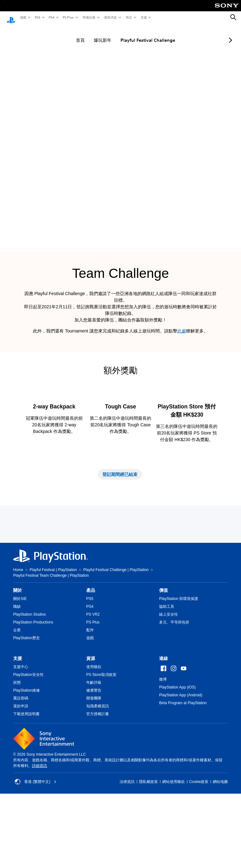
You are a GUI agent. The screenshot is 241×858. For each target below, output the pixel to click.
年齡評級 (93, 739)
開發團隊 (93, 754)
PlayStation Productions (33, 678)
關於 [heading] (17, 646)
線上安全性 (168, 670)
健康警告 (93, 746)
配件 (90, 686)
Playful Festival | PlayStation (53, 626)
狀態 (17, 739)
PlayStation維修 (26, 746)
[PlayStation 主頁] (11, 18)
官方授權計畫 (97, 770)
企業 (17, 686)
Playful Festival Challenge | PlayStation (116, 626)
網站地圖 (220, 838)
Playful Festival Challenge (142, 34)
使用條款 (93, 723)
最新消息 (110, 17)
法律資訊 (127, 838)
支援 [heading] (17, 714)
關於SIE (20, 655)
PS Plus (67, 17)
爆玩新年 (97, 34)
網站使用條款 (173, 838)
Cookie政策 (198, 838)
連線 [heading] (163, 714)
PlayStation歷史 (26, 694)
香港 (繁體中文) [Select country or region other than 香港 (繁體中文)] (35, 838)
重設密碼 (20, 754)
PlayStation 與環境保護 (178, 655)
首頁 (74, 34)
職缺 (17, 663)
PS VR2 (93, 670)
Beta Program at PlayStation (182, 759)
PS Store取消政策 (101, 731)
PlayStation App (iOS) (177, 743)
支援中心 (20, 723)
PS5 (37, 17)
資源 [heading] (90, 714)
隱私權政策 (148, 838)
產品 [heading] (90, 646)
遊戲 (23, 17)
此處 (181, 325)
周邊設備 (88, 17)
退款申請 (20, 762)
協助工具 (166, 663)
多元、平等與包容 (174, 678)
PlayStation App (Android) (180, 751)
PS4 (51, 17)
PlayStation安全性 (28, 731)
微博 (163, 735)
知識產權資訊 (97, 762)
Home (18, 626)
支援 (143, 17)
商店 (129, 17)
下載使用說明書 (26, 770)
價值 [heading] (163, 646)
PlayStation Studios (29, 670)
